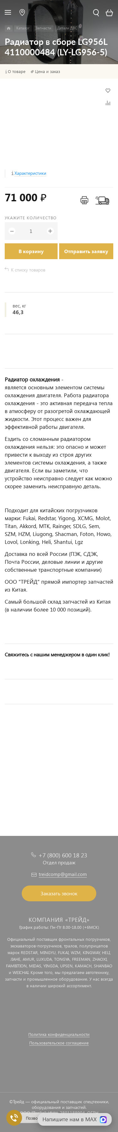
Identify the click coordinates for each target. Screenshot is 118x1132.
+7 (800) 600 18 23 (62, 855)
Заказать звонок (59, 893)
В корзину (31, 251)
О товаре (16, 71)
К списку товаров (28, 270)
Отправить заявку (86, 251)
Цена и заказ (47, 71)
